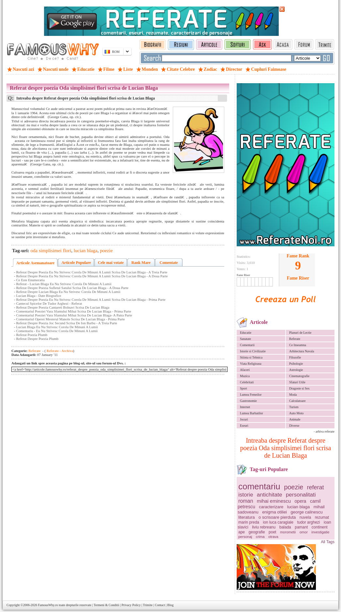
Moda (293, 394)
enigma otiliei (274, 512)
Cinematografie (299, 376)
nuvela (305, 517)
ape (241, 532)
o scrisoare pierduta (277, 517)
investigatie (320, 532)
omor (304, 532)
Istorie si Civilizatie (253, 351)
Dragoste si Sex (299, 388)
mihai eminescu (274, 501)
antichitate (269, 495)
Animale (294, 419)
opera (300, 501)
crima (260, 537)
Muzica (245, 376)
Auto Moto (296, 413)
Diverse (294, 425)
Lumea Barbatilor (251, 413)
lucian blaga (298, 506)
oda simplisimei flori (51, 250)
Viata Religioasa (250, 363)
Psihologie (296, 363)
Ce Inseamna (297, 345)
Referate (294, 339)
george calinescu (307, 512)
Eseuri (244, 425)
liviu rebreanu (263, 527)
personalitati (301, 495)
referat (315, 487)
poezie (293, 487)
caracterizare (271, 506)
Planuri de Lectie (300, 332)
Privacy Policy (131, 605)
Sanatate (245, 339)
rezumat (322, 517)
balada (285, 527)
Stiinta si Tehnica (251, 357)
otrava (273, 537)
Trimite (148, 605)
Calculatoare (297, 401)
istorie (245, 495)
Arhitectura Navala (301, 351)
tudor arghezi (308, 522)
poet (272, 532)
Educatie (245, 332)
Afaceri (245, 370)
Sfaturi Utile (297, 382)
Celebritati (247, 382)
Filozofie (295, 357)
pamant (301, 527)
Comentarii (247, 345)
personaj (245, 537)
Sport (243, 388)
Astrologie (296, 370)
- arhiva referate (324, 431)
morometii (288, 532)
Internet (245, 407)
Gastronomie (248, 401)
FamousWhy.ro (48, 605)
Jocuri (244, 419)
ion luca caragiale (278, 522)
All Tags (327, 542)
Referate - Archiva (59, 351)
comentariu (259, 486)
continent (320, 527)
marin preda (248, 522)
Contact (160, 605)
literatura (246, 517)
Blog (170, 605)
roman (245, 501)
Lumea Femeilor (250, 394)
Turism (294, 407)
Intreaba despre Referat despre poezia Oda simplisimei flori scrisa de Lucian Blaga (285, 448)
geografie (257, 532)
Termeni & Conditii (106, 605)
